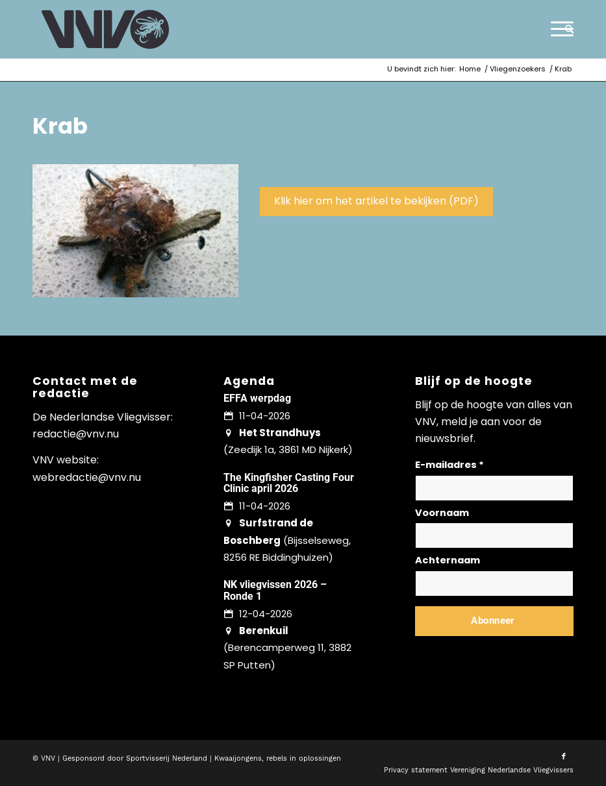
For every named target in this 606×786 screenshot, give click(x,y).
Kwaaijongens (238, 758)
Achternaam (447, 560)
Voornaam (442, 512)
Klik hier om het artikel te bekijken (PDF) (376, 200)
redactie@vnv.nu (75, 433)
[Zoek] (566, 29)
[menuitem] (566, 29)
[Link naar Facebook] (564, 757)
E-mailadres (449, 464)
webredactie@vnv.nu (86, 477)
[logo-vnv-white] (105, 29)
